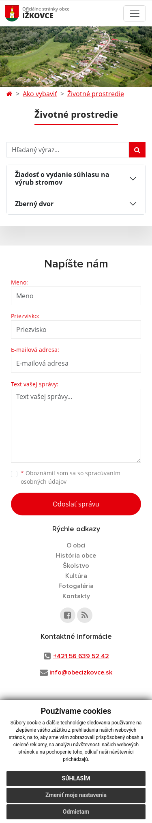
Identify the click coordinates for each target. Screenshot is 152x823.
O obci (76, 545)
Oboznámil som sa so (70, 477)
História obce (76, 555)
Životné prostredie (95, 93)
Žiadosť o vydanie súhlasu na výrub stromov (62, 178)
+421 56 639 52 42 (81, 656)
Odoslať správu (76, 504)
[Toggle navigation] (134, 13)
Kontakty (76, 596)
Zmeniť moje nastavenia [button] (76, 795)
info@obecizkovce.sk (80, 672)
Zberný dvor (34, 203)
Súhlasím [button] (76, 778)
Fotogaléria (76, 586)
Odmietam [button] (76, 811)
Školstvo (76, 565)
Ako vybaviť (40, 93)
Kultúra (76, 576)
